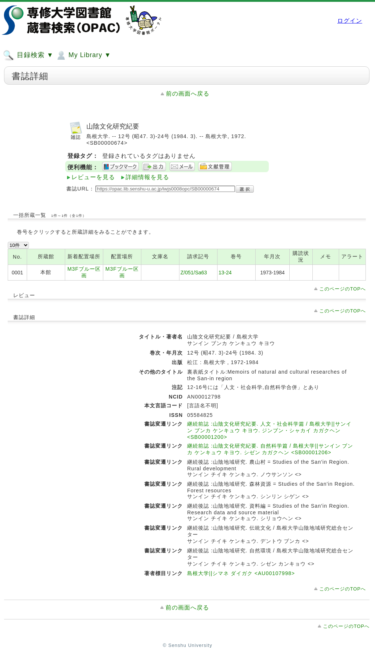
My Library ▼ (83, 55)
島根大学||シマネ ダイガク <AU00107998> (241, 573)
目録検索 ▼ (28, 55)
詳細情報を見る (147, 177)
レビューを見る (93, 177)
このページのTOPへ (342, 289)
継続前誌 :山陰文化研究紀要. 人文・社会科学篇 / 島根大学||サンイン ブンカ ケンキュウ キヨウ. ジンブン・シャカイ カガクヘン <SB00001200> (269, 430)
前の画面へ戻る (187, 93)
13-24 (225, 272)
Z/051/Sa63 (194, 272)
